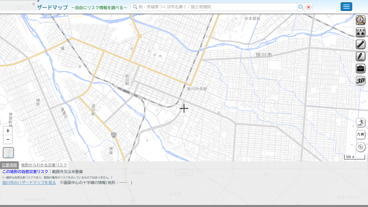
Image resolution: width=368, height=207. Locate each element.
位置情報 (9, 180)
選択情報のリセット (60, 113)
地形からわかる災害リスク (44, 180)
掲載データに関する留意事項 (31, 98)
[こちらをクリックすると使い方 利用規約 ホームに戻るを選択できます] (346, 6)
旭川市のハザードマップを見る (29, 197)
